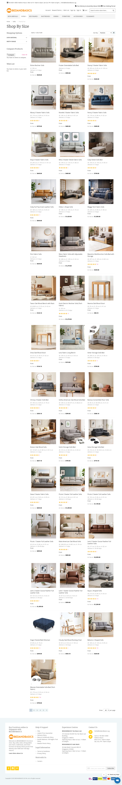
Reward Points (57, 10)
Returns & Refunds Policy (45, 737)
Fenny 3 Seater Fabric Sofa (96, 113)
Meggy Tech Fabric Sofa (95, 207)
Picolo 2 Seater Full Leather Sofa (98, 494)
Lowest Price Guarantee (44, 733)
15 (68, 313)
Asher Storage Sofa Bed (95, 353)
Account (48, 10)
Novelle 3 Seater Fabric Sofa (69, 113)
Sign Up (72, 10)
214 (97, 598)
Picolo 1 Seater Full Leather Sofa (41, 541)
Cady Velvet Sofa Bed (94, 160)
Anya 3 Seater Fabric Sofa (39, 160)
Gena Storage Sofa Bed (95, 447)
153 (97, 648)
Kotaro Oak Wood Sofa (38, 447)
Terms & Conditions (43, 751)
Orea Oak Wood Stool (38, 353)
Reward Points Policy (44, 743)
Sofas (14, 21)
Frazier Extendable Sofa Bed (69, 65)
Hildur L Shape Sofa (66, 207)
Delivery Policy (42, 735)
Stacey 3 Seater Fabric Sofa (97, 65)
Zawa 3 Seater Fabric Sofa (39, 494)
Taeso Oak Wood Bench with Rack (42, 303)
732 (97, 264)
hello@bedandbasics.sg (68, 3)
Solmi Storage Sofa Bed (67, 447)
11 (39, 215)
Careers (39, 761)
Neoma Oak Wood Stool (96, 303)
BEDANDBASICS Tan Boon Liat (72, 731)
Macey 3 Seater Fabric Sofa (39, 113)
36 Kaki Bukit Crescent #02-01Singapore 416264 (71, 748)
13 (97, 360)
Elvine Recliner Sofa (37, 65)
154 (40, 697)
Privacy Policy (41, 753)
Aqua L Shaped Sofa (94, 591)
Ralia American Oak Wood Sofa (70, 541)
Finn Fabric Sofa (36, 254)
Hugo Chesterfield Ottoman (40, 640)
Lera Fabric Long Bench (67, 353)
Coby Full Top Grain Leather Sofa (42, 207)
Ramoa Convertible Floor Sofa (98, 400)
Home (8, 21)
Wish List (66, 10)
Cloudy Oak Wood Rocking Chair (70, 640)
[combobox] (102, 10)
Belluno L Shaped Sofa (95, 640)
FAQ (38, 731)
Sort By (95, 33)
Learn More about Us (16, 753)
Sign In (79, 10)
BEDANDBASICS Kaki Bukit (70, 744)
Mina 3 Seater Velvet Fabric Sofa (70, 160)
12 (39, 648)
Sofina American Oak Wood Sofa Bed (72, 400)
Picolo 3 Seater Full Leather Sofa (70, 494)
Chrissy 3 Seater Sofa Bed (39, 400)
